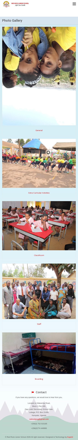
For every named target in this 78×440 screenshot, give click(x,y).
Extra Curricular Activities (39, 193)
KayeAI (70, 437)
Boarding (39, 379)
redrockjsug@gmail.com (39, 419)
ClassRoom (39, 255)
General (39, 130)
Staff (39, 324)
